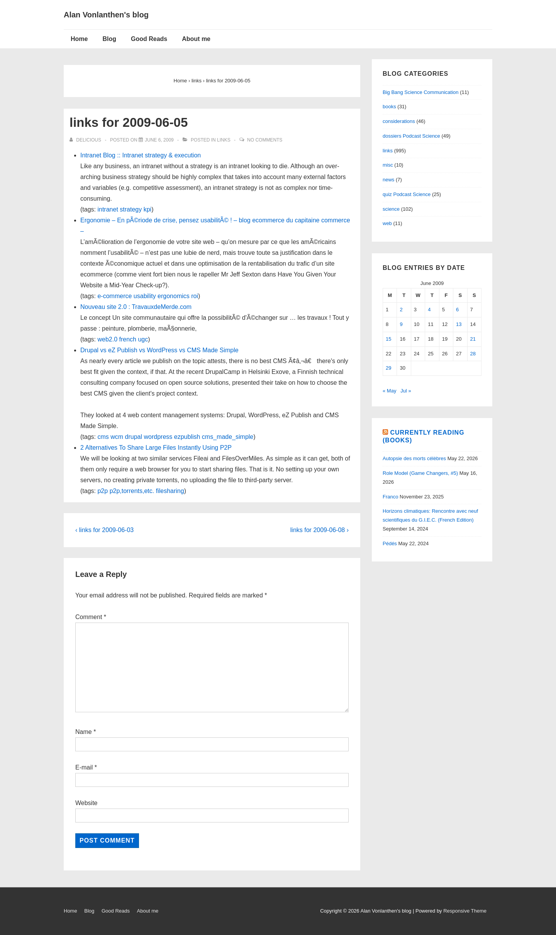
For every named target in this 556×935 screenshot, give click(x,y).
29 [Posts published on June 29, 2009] (388, 368)
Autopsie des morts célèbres (414, 458)
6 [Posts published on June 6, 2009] (457, 309)
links (224, 140)
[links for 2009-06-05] (159, 140)
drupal (133, 436)
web (387, 223)
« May (389, 391)
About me (196, 39)
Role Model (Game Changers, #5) (420, 473)
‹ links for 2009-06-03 (104, 530)
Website (86, 803)
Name (83, 732)
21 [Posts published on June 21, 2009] (473, 339)
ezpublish (187, 436)
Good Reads (149, 39)
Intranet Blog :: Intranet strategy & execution (140, 155)
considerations (399, 121)
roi (194, 296)
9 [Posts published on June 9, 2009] (401, 324)
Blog (109, 39)
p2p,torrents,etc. (132, 491)
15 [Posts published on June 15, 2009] (388, 339)
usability (145, 296)
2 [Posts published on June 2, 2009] (401, 309)
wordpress (158, 436)
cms (102, 436)
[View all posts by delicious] (86, 140)
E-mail (84, 767)
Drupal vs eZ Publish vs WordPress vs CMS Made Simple (159, 350)
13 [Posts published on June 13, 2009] (458, 324)
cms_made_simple (227, 436)
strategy (131, 209)
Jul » (405, 391)
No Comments (264, 140)
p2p (102, 491)
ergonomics (174, 296)
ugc (143, 339)
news (388, 180)
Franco (390, 497)
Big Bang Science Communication (421, 92)
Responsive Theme (464, 911)
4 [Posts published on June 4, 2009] (429, 309)
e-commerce (114, 296)
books (389, 106)
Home (79, 39)
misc (388, 165)
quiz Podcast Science (407, 194)
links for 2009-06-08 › (319, 530)
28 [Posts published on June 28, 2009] (473, 354)
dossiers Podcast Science (411, 136)
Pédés (390, 543)
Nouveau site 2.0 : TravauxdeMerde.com (136, 307)
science (391, 209)
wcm (116, 436)
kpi (147, 209)
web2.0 (107, 339)
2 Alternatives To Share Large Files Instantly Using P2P (156, 447)
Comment (90, 617)
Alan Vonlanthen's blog (106, 14)
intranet (107, 209)
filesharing (170, 491)
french (127, 339)
